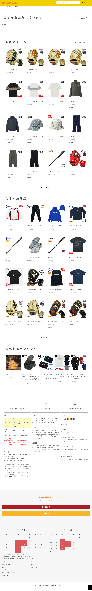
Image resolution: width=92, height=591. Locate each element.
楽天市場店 (46, 507)
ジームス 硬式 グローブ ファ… (55, 321)
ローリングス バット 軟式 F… (55, 171)
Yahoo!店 (46, 513)
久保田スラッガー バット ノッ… (13, 257)
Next (83, 362)
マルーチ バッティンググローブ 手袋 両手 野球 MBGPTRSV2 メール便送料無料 (78, 376)
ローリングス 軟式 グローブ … (12, 69)
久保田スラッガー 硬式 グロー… (77, 171)
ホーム (3, 561)
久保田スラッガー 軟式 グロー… (34, 289)
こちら (10, 476)
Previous (8, 362)
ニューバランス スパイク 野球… (34, 257)
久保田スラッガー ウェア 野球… (13, 226)
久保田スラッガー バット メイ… (56, 257)
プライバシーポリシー (7, 575)
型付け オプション (10, 374)
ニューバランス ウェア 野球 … (55, 226)
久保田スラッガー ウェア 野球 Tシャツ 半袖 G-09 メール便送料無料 (62, 376)
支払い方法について (7, 570)
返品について (5, 567)
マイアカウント (35, 561)
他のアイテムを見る (82, 18)
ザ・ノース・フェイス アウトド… (13, 101)
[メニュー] (87, 3)
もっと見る (45, 187)
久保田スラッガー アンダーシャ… (77, 226)
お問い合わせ (52, 420)
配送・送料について (7, 564)
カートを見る (34, 564)
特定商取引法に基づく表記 (8, 572)
